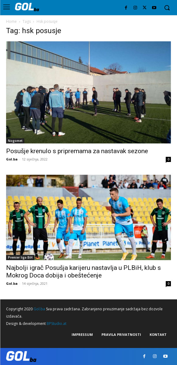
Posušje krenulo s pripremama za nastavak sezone (77, 151)
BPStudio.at (56, 323)
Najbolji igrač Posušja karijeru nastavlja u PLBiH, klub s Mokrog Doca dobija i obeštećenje (83, 271)
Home (11, 21)
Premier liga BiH (20, 257)
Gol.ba (12, 159)
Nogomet (15, 141)
